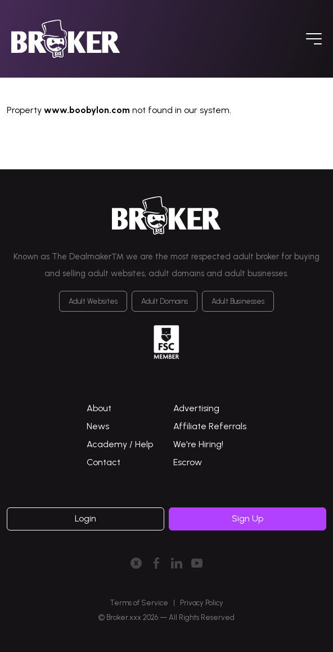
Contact (103, 462)
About (99, 408)
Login (85, 518)
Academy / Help (120, 444)
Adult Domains (164, 301)
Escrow (187, 462)
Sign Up (247, 518)
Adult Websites (93, 301)
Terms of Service (139, 603)
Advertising (196, 408)
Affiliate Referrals (209, 426)
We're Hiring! (198, 444)
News (98, 426)
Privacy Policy (201, 603)
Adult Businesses (238, 301)
